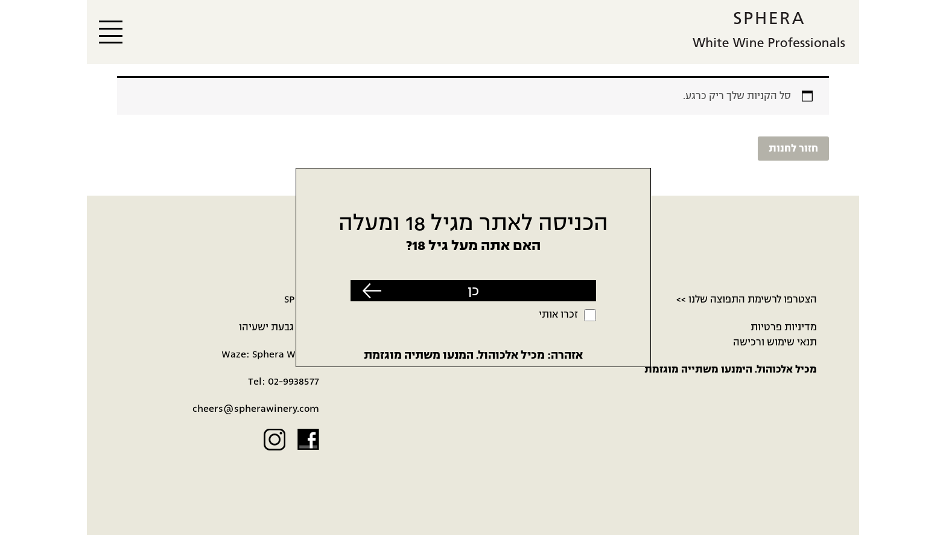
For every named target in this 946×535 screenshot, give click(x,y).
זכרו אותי (558, 314)
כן (473, 290)
